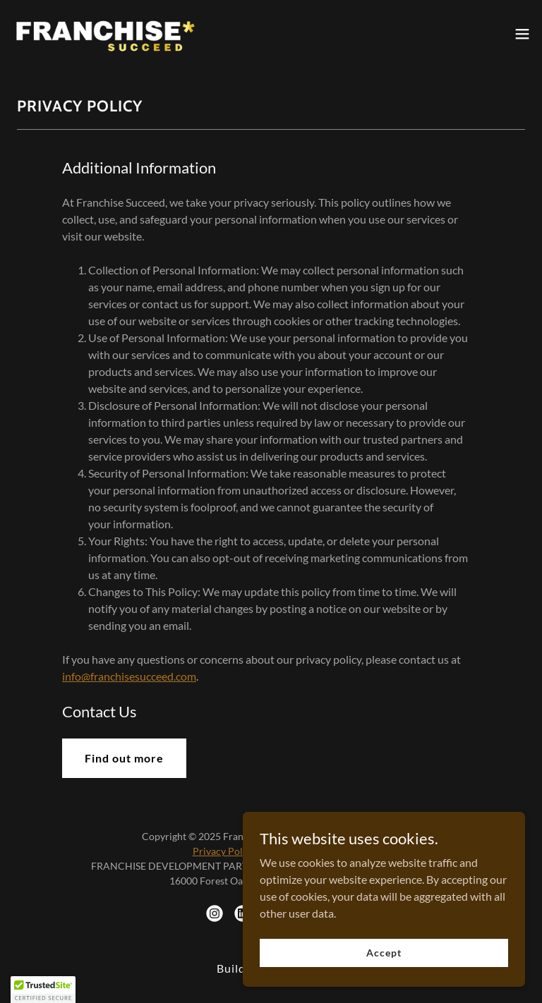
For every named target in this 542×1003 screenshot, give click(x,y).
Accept (383, 972)
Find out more (124, 758)
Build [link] (231, 968)
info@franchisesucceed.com (129, 676)
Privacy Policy (224, 851)
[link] (104, 34)
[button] (522, 34)
